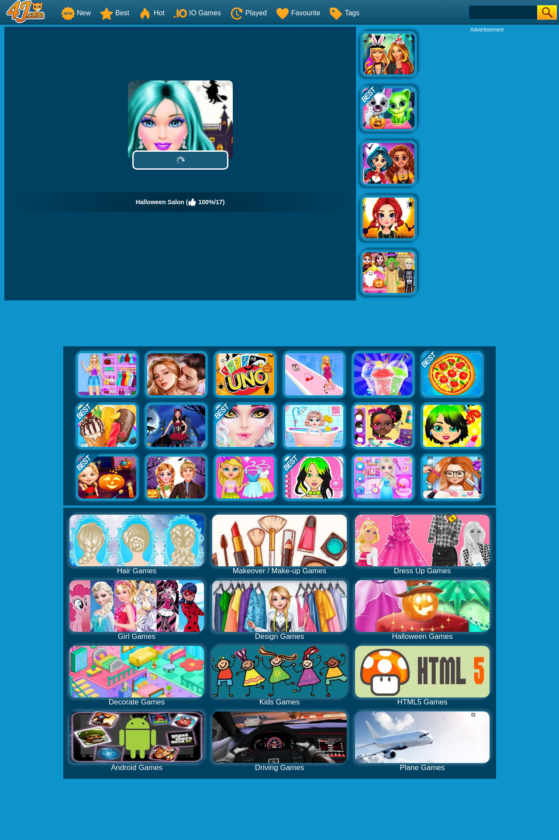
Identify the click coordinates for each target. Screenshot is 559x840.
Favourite (298, 13)
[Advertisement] (486, 164)
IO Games (197, 13)
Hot (151, 13)
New (76, 13)
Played (248, 13)
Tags (344, 13)
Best (114, 13)
